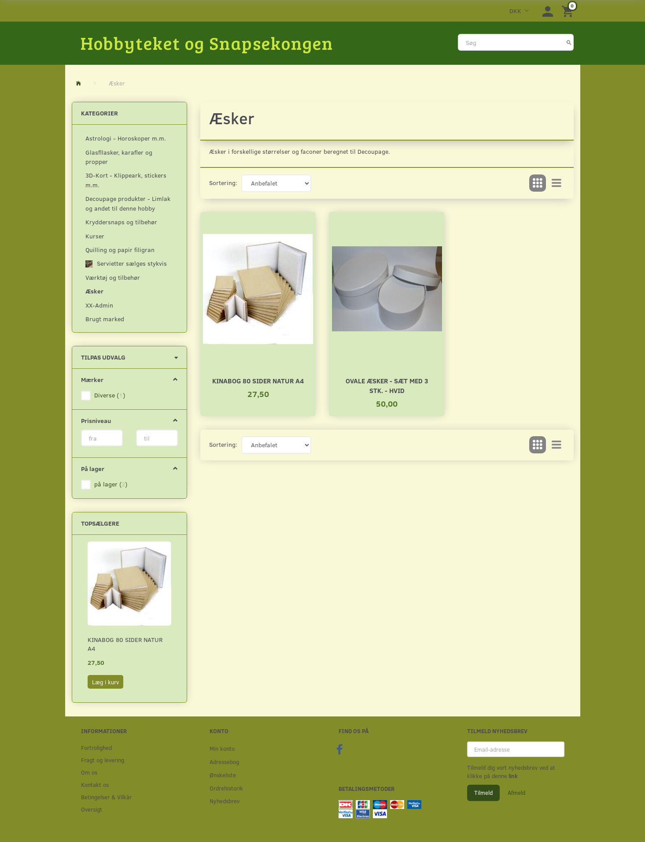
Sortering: (223, 182)
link (512, 776)
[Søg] (569, 42)
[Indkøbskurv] (568, 11)
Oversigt (91, 809)
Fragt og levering (102, 760)
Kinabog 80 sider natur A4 (125, 644)
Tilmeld (483, 793)
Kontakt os (95, 784)
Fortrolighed (96, 747)
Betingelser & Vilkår (106, 797)
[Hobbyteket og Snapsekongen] (207, 43)
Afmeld (516, 793)
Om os (89, 772)
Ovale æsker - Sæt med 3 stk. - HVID (387, 385)
